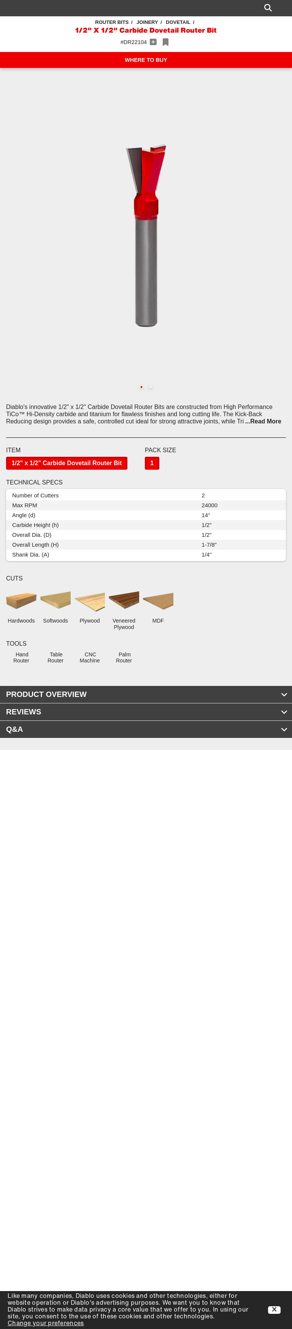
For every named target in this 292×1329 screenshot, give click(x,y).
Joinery (147, 22)
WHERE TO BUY (146, 60)
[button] (146, 235)
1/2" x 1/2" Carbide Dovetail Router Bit (66, 463)
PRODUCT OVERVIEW (147, 694)
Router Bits (112, 22)
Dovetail (178, 22)
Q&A (147, 729)
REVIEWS (147, 712)
